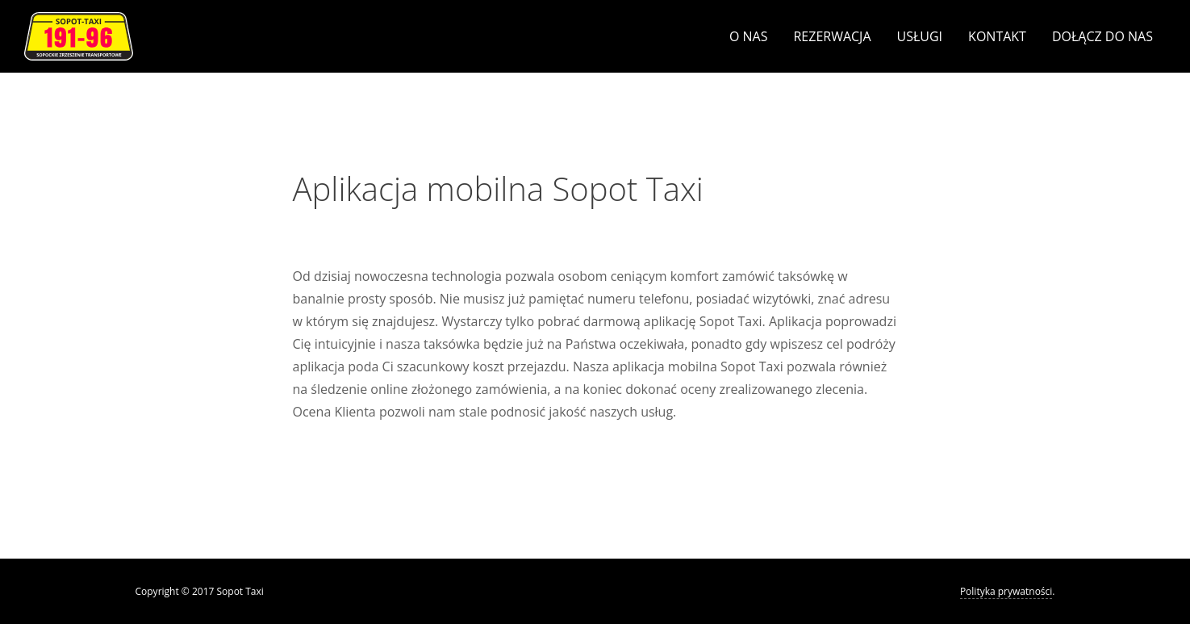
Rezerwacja (832, 36)
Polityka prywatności (1006, 591)
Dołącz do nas (1102, 36)
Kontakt (997, 36)
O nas (748, 36)
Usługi (920, 36)
